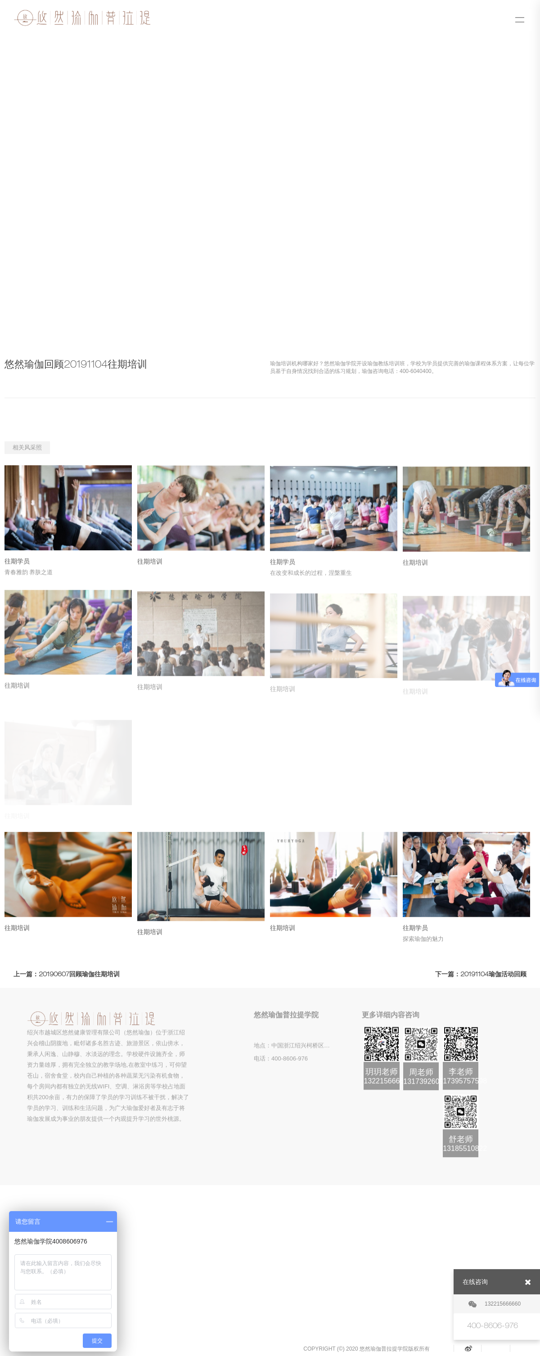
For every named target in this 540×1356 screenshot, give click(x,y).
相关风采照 (27, 447)
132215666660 (494, 1304)
